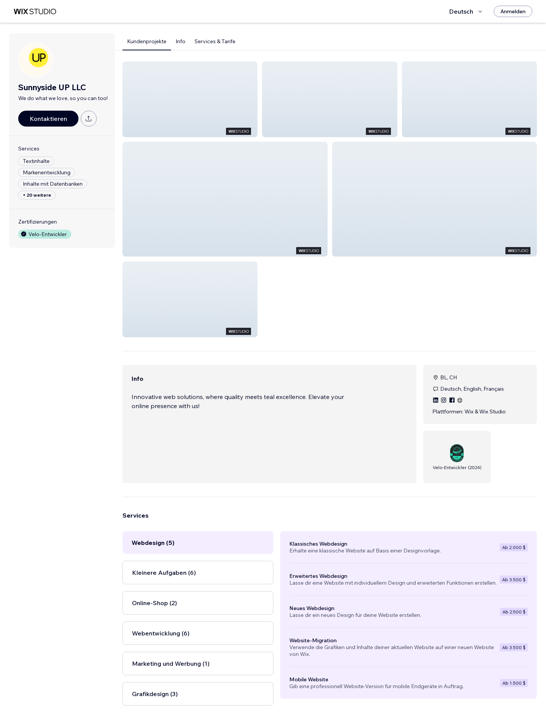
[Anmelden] (513, 11)
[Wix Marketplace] (35, 11)
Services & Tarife (215, 41)
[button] (189, 99)
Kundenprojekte (146, 41)
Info (180, 41)
